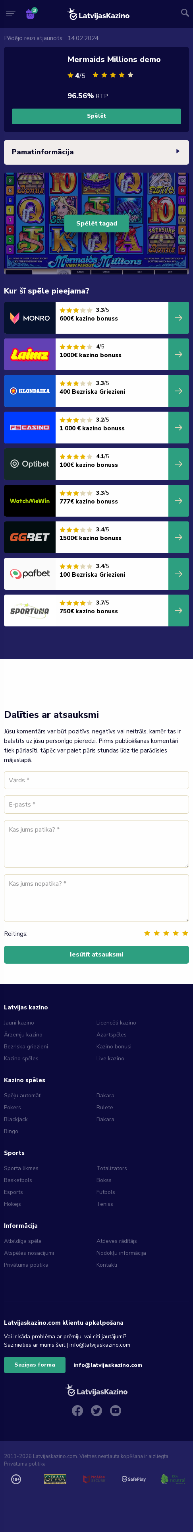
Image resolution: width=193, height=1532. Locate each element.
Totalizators (111, 1168)
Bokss (104, 1180)
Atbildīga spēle (23, 1241)
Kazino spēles (21, 1058)
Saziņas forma (34, 1365)
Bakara (105, 1095)
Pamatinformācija (96, 152)
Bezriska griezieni (26, 1046)
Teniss (104, 1204)
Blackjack (16, 1119)
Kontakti (106, 1265)
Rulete (104, 1107)
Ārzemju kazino (23, 1034)
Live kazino (110, 1058)
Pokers (12, 1107)
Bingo (11, 1131)
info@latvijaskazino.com (107, 1365)
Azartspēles (111, 1034)
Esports (13, 1192)
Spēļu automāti (23, 1095)
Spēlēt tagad (96, 223)
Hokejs (12, 1204)
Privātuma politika (26, 1265)
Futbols (105, 1192)
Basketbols (18, 1180)
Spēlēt (96, 116)
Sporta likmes (21, 1168)
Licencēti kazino (117, 1023)
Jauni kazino (19, 1023)
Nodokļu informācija (121, 1253)
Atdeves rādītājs (116, 1241)
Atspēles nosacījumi (29, 1253)
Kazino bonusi (113, 1046)
